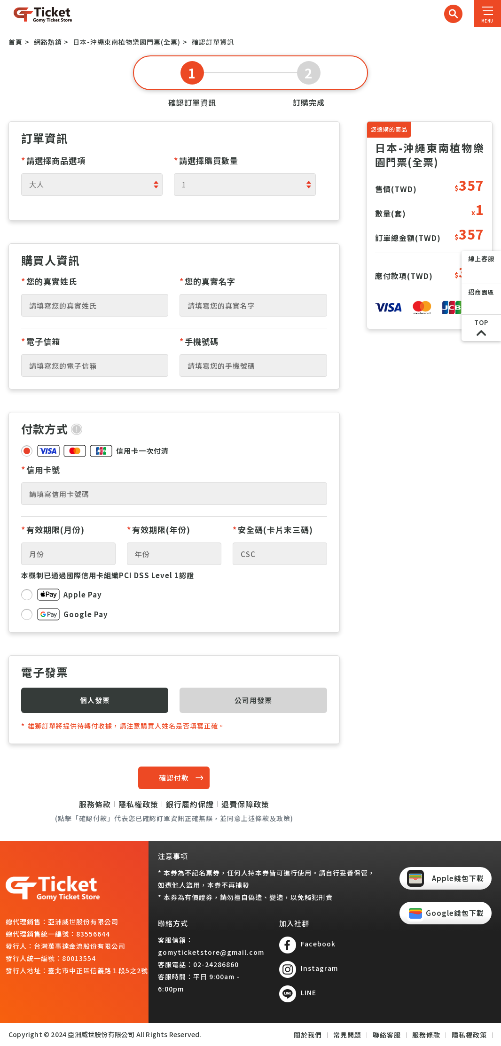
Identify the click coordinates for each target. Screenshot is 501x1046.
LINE (308, 992)
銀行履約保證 (190, 804)
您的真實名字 (207, 281)
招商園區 (481, 291)
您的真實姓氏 (49, 281)
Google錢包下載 (455, 913)
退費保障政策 (245, 804)
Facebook (318, 943)
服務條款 (95, 804)
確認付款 (174, 778)
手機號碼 (199, 341)
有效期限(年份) (158, 529)
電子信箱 (40, 341)
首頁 (15, 41)
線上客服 (481, 258)
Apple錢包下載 (458, 878)
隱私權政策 (138, 804)
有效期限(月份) (53, 529)
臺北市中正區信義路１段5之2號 (98, 970)
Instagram (319, 968)
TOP (481, 322)
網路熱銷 (48, 41)
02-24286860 (216, 964)
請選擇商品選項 (53, 160)
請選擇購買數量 (206, 160)
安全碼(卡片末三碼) (273, 529)
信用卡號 (40, 469)
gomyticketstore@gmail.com (211, 952)
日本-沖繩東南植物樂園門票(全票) (126, 41)
